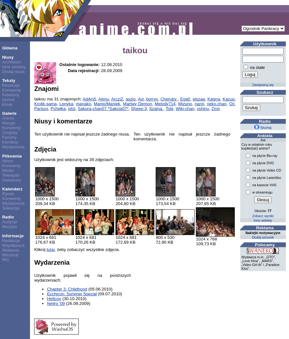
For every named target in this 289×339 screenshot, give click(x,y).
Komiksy (10, 142)
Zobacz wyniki (263, 216)
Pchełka (58, 108)
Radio (8, 217)
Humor (8, 99)
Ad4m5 (89, 99)
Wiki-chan (185, 108)
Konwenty (11, 90)
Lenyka (66, 103)
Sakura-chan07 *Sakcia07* (103, 108)
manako (83, 103)
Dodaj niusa (13, 71)
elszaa (199, 99)
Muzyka (9, 226)
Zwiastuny (11, 180)
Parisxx (41, 108)
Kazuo (229, 99)
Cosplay (10, 132)
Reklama (10, 250)
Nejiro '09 (56, 303)
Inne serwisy (14, 66)
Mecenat (10, 255)
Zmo (215, 108)
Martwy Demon (137, 103)
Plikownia (12, 156)
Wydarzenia (13, 146)
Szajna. (156, 108)
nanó (199, 103)
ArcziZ (117, 99)
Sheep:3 (139, 108)
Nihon (7, 160)
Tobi (169, 108)
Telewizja (10, 208)
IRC (6, 259)
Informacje (13, 235)
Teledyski (11, 175)
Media (8, 170)
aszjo (131, 99)
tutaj (51, 249)
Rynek (8, 193)
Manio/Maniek (107, 103)
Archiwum (11, 62)
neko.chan (217, 103)
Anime (8, 118)
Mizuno (185, 103)
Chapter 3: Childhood (67, 289)
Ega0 (185, 99)
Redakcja (11, 240)
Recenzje (11, 85)
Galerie (9, 113)
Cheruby (169, 99)
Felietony (10, 94)
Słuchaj (262, 127)
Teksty (8, 80)
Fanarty (9, 137)
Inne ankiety (263, 220)
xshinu (203, 108)
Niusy (8, 57)
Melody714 (165, 103)
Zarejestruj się (263, 85)
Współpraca (13, 245)
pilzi (71, 108)
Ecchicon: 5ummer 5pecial (72, 293)
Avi (141, 99)
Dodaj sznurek (263, 237)
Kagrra (213, 99)
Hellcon (54, 298)
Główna (10, 48)
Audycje (9, 221)
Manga (8, 123)
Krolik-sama (45, 103)
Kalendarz (12, 189)
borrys (152, 99)
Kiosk (7, 104)
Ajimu (103, 99)
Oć (232, 103)
